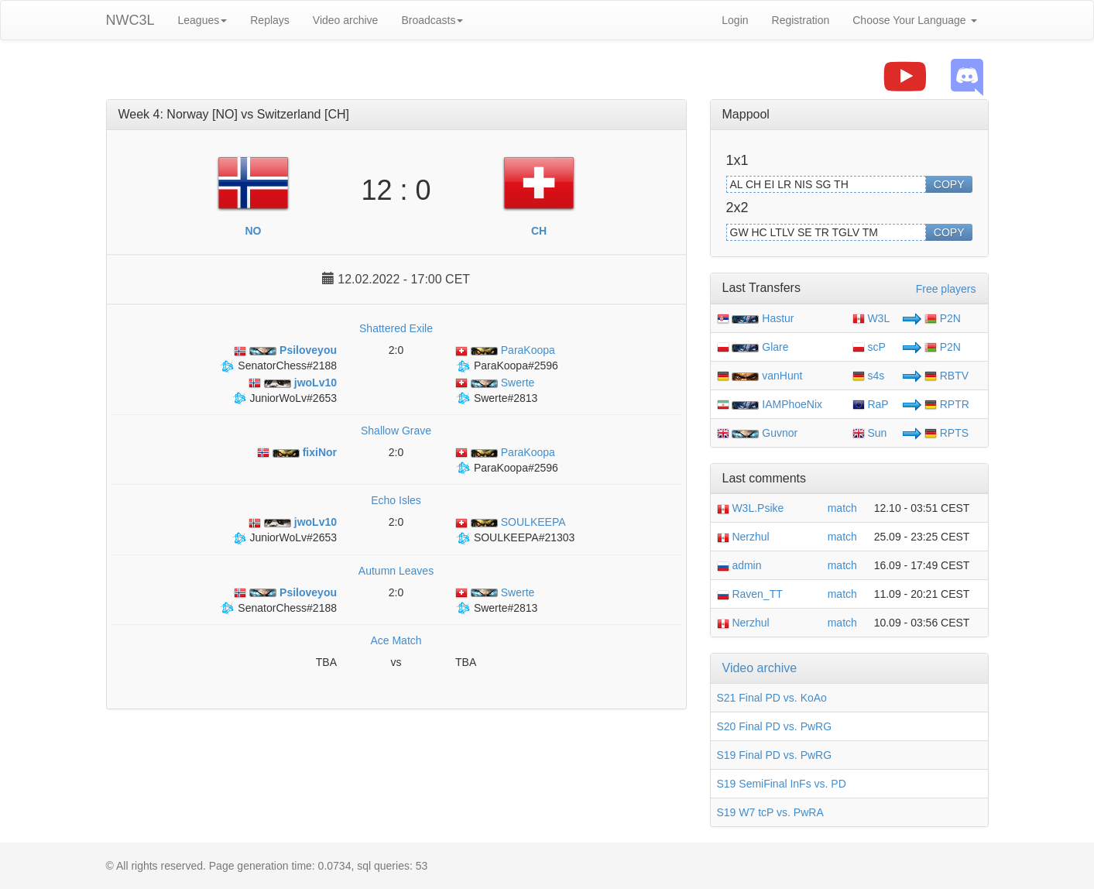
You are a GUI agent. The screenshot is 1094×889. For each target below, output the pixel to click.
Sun (869, 433)
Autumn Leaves (396, 571)
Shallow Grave (396, 430)
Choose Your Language (914, 20)
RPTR (946, 404)
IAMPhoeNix (792, 404)
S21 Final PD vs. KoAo (772, 698)
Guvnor (779, 433)
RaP (870, 404)
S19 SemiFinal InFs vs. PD (781, 783)
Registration (801, 20)
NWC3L (130, 20)
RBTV (946, 375)
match (842, 508)
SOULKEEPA (510, 522)
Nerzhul (743, 536)
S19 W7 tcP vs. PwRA (770, 812)
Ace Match (395, 640)
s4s (868, 375)
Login (735, 20)
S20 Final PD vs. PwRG (774, 726)
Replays (270, 20)
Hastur (778, 318)
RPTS (946, 433)
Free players (946, 289)
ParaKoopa (505, 350)
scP (869, 347)
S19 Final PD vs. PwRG (774, 755)
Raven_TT (750, 594)
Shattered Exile (396, 328)
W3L (871, 318)
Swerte (494, 382)
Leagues (203, 20)
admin (739, 565)
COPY (949, 184)
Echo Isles (396, 500)
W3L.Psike (750, 508)
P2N (942, 318)
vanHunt (782, 375)
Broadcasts (432, 20)
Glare (775, 347)
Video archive (346, 20)
